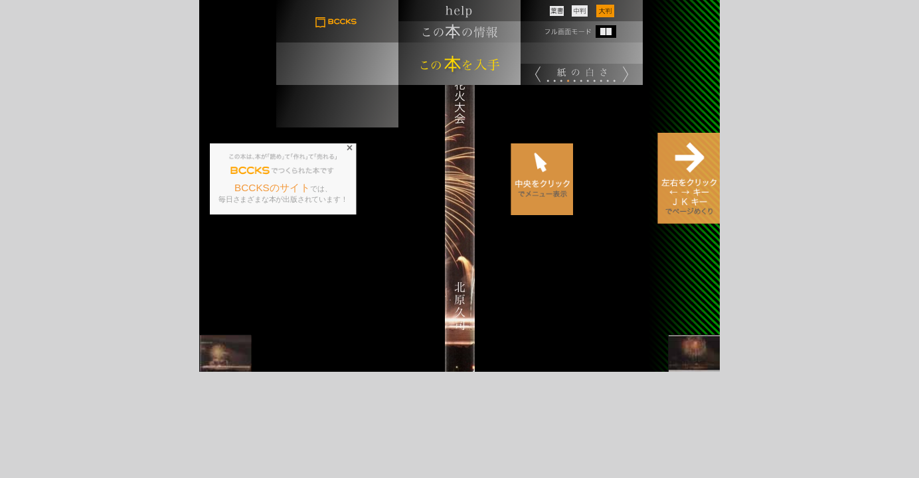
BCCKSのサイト (272, 188)
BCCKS (250, 170)
